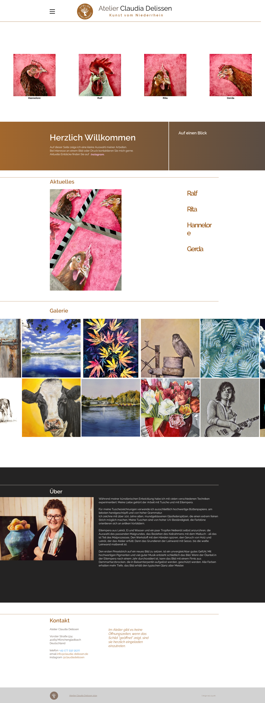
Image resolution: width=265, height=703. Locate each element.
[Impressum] (209, 695)
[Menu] (52, 11)
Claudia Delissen (146, 8)
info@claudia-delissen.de (72, 654)
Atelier (109, 8)
